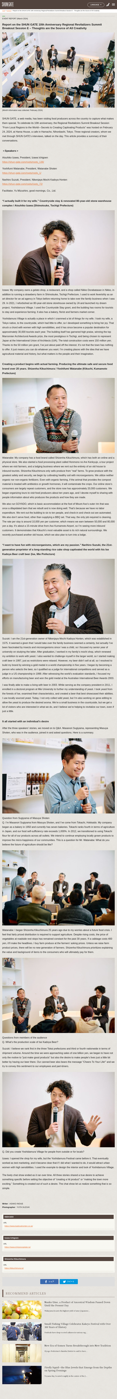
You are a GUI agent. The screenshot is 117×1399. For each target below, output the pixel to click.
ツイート (68, 1281)
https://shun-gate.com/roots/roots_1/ (21, 173)
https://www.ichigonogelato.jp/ (18, 1247)
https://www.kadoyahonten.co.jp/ (19, 1226)
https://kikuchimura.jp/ (14, 1268)
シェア (49, 1281)
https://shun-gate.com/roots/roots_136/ (23, 162)
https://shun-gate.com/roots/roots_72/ (22, 184)
